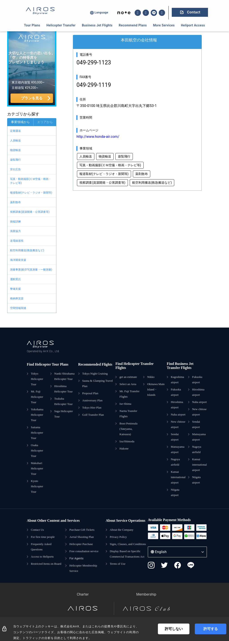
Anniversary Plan (92, 400)
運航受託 (15, 279)
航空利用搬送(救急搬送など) (27, 250)
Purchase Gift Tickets (81, 529)
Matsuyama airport (177, 449)
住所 (83, 99)
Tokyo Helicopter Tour (37, 379)
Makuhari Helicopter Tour (37, 468)
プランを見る (31, 98)
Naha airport (178, 414)
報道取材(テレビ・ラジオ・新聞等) (31, 192)
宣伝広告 (15, 169)
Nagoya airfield (175, 462)
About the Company (121, 529)
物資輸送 (15, 150)
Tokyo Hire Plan (92, 407)
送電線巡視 (16, 240)
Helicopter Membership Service (83, 568)
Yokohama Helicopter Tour (37, 415)
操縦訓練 (15, 221)
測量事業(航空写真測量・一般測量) (31, 269)
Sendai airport (175, 436)
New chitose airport (178, 424)
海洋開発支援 (18, 260)
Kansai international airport (178, 477)
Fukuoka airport (176, 392)
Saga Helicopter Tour (63, 413)
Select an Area (127, 384)
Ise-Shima (125, 403)
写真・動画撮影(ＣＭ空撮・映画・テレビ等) (30, 181)
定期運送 (15, 130)
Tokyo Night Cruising (95, 373)
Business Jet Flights (97, 25)
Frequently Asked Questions (41, 546)
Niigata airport (175, 492)
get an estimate (128, 377)
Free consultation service (83, 551)
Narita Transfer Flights (128, 413)
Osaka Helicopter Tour (37, 450)
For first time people (43, 537)
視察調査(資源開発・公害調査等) (29, 211)
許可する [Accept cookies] (211, 629)
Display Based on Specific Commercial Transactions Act (127, 553)
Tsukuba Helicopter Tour (63, 401)
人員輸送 (15, 140)
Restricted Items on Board (46, 563)
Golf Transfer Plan (93, 414)
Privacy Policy (118, 537)
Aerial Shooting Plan (81, 537)
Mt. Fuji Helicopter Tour (37, 397)
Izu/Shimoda (126, 441)
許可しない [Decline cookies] (174, 629)
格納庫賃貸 (16, 298)
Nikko (151, 377)
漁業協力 (15, 231)
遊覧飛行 (15, 159)
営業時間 (86, 117)
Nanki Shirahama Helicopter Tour (64, 376)
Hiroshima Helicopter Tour (63, 388)
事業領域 (86, 148)
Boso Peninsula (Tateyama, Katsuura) (128, 429)
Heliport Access (193, 25)
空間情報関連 (18, 308)
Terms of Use (117, 563)
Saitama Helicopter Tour (37, 433)
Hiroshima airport (177, 404)
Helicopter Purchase (81, 544)
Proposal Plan (90, 393)
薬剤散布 (15, 202)
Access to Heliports (42, 556)
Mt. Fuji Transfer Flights (129, 394)
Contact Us (37, 529)
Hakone (123, 448)
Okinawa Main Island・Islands (156, 389)
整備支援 (15, 288)
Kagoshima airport (177, 379)
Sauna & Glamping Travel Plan (97, 383)
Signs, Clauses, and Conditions (128, 544)
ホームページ (89, 130)
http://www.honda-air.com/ (97, 136)
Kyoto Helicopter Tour (37, 486)
